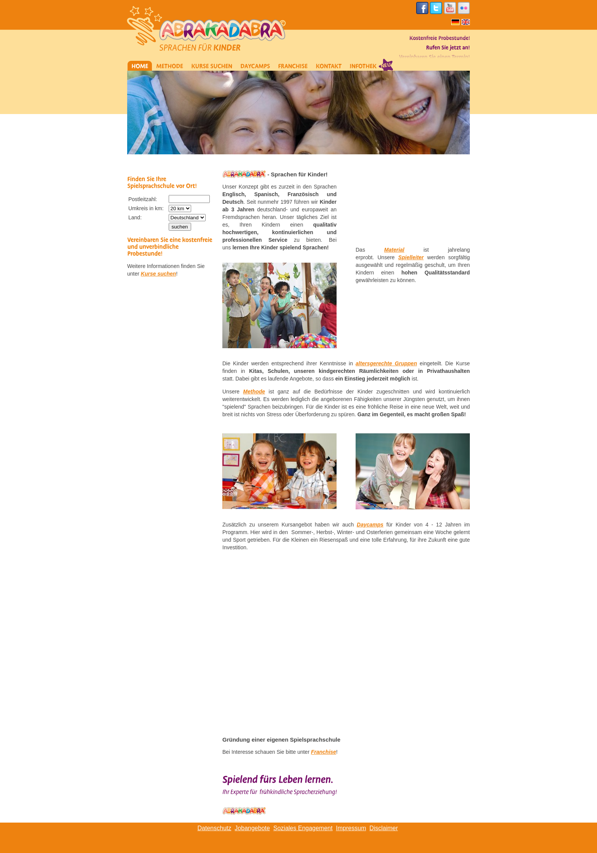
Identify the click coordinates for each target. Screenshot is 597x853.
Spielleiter (411, 257)
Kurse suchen (158, 274)
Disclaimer (383, 828)
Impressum (351, 828)
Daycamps (370, 525)
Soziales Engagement (303, 828)
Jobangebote (252, 828)
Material (394, 250)
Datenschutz (214, 828)
